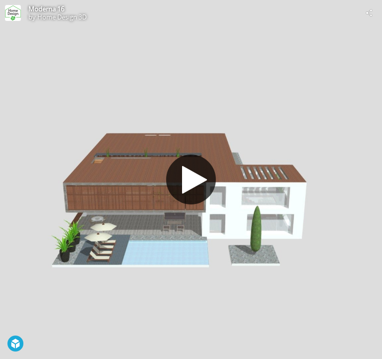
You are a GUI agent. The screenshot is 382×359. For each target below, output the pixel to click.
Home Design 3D (62, 16)
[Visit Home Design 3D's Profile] (13, 13)
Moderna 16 (46, 8)
